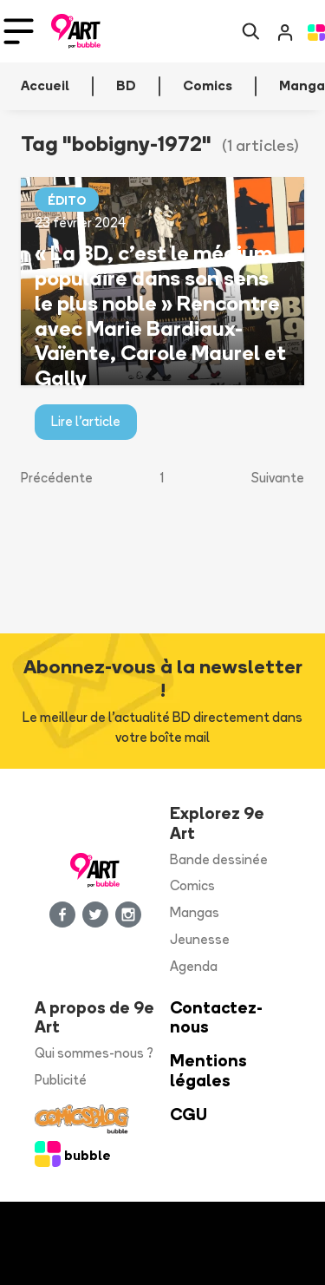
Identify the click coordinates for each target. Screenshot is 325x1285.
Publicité (61, 1080)
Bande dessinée (219, 859)
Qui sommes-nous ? (94, 1053)
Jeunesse (200, 939)
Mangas (194, 912)
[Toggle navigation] (18, 31)
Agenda (194, 966)
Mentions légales (208, 1071)
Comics (192, 885)
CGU (188, 1114)
